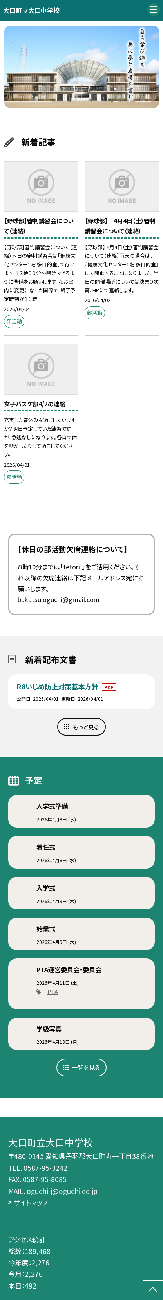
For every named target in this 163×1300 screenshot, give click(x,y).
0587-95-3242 (45, 1168)
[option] (81, 67)
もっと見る (86, 726)
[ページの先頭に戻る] (153, 1290)
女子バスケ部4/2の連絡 (34, 403)
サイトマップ (31, 1202)
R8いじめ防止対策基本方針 (58, 686)
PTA (52, 991)
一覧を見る (86, 1067)
